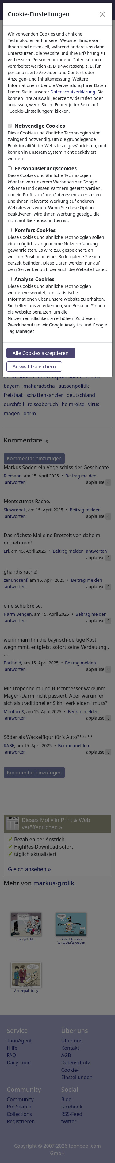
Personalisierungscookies (45, 168)
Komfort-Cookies (35, 230)
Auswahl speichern (34, 366)
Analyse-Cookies (34, 279)
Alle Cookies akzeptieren (41, 353)
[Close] (102, 14)
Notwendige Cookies (39, 125)
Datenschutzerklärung (72, 92)
